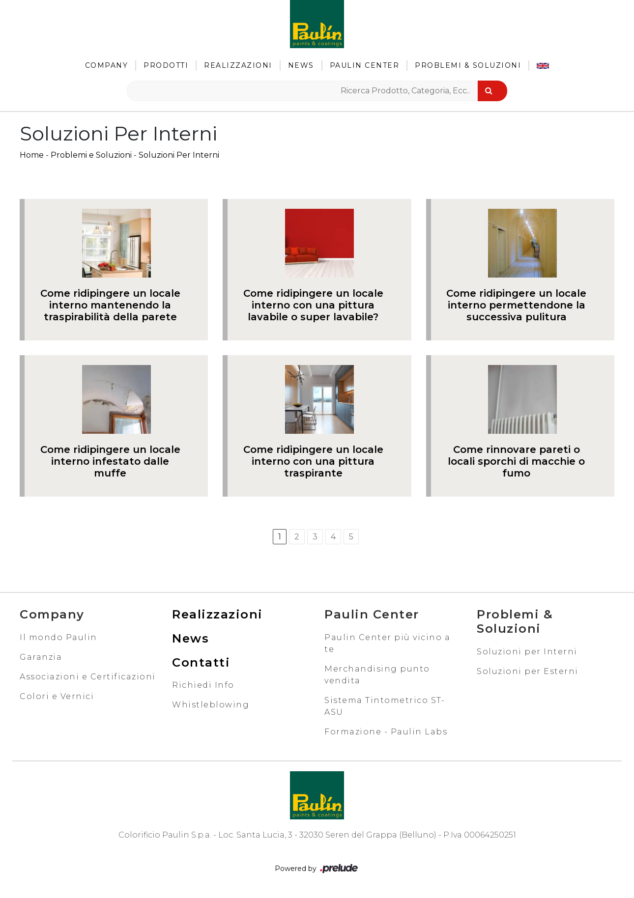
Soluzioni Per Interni (179, 155)
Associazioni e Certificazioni (88, 676)
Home (32, 155)
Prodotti (166, 65)
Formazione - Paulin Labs (385, 731)
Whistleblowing (210, 704)
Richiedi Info (203, 685)
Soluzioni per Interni (527, 651)
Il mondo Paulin (58, 637)
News (301, 65)
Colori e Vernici (57, 696)
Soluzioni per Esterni (527, 671)
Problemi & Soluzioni (468, 65)
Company (106, 65)
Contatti (201, 662)
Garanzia (41, 657)
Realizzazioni (238, 65)
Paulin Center (365, 65)
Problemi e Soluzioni (91, 155)
